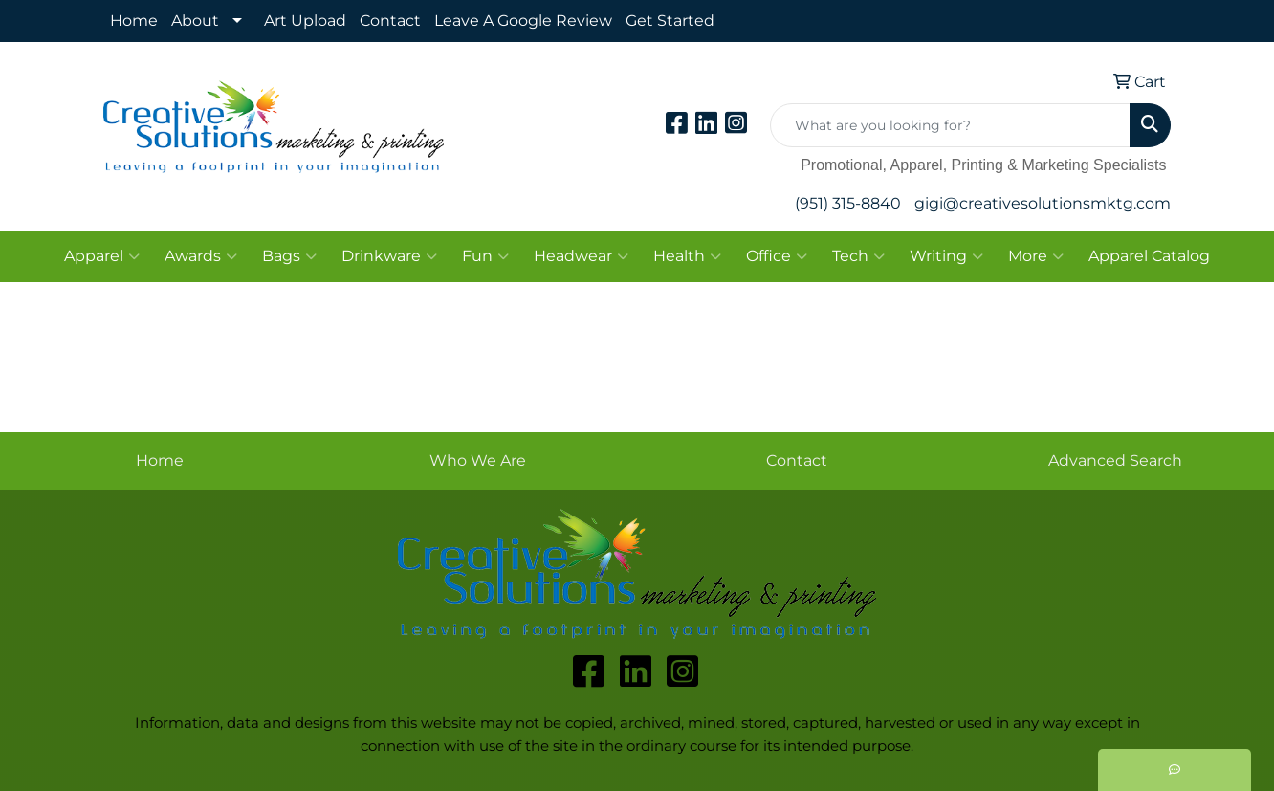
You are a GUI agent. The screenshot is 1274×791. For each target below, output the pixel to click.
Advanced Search (1115, 460)
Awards (201, 256)
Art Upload (305, 20)
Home (134, 20)
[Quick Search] (950, 125)
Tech (858, 256)
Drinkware (389, 256)
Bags (289, 256)
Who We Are (477, 460)
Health (687, 256)
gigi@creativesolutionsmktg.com (1042, 203)
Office (776, 256)
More (1036, 256)
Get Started (670, 20)
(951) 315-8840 (848, 203)
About (195, 20)
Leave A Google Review (523, 20)
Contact (390, 20)
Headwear (581, 256)
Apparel (102, 256)
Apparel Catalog (1149, 256)
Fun (485, 256)
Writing (946, 256)
